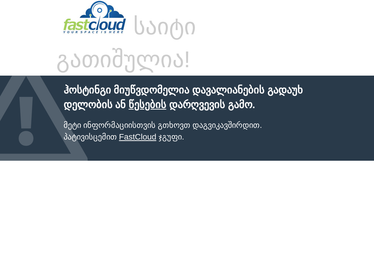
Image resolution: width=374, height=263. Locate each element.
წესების (147, 104)
